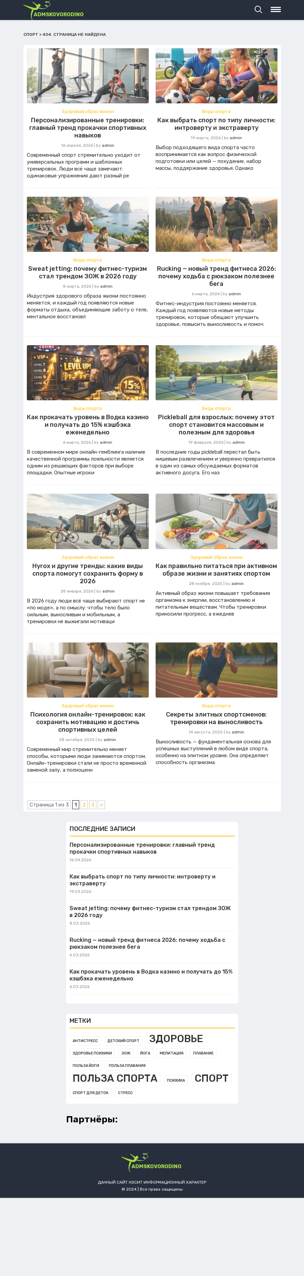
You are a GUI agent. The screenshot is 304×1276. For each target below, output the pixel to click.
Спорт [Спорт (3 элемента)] (212, 1078)
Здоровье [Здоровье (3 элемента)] (176, 1038)
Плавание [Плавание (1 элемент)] (203, 1053)
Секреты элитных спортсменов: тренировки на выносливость (216, 718)
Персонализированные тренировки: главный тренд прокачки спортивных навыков (87, 127)
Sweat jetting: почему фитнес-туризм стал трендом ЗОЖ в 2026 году (87, 272)
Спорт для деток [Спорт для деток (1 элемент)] (90, 1093)
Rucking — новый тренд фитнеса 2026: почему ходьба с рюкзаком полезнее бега (216, 276)
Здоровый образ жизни (88, 111)
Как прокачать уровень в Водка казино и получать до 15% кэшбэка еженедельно (88, 424)
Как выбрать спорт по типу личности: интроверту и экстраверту (216, 124)
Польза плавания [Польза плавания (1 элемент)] (127, 1065)
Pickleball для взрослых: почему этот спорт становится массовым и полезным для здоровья (216, 424)
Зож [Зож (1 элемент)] (126, 1053)
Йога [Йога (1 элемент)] (145, 1053)
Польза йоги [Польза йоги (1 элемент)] (86, 1065)
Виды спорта (216, 111)
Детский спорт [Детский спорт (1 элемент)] (123, 1041)
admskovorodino (59, 14)
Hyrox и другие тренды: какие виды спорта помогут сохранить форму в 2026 (87, 573)
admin (108, 145)
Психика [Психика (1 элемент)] (176, 1080)
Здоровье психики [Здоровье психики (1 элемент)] (92, 1053)
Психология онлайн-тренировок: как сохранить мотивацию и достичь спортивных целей (87, 722)
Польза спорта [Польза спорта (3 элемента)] (115, 1078)
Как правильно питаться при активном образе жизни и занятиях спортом (216, 569)
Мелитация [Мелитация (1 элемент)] (172, 1053)
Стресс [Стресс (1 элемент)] (125, 1093)
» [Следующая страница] (101, 805)
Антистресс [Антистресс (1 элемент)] (85, 1041)
